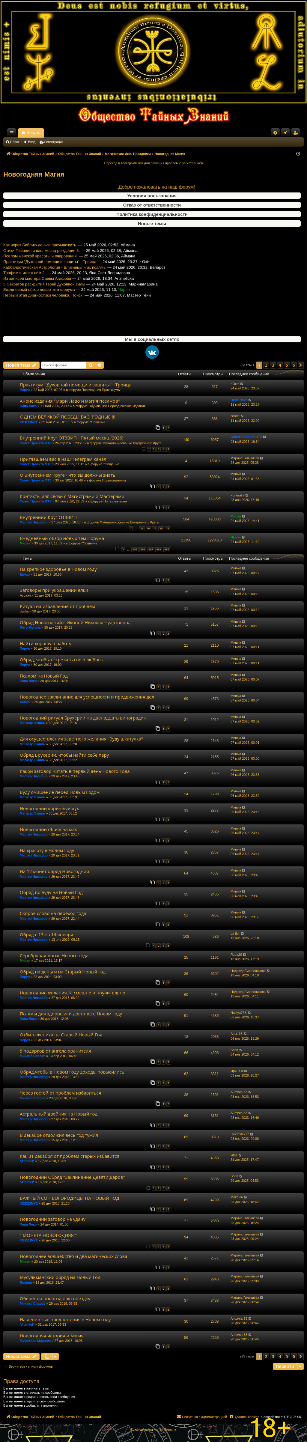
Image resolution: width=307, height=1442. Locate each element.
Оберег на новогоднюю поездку (55, 1298)
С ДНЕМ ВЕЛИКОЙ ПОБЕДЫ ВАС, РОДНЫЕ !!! (67, 417)
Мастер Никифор (34, 522)
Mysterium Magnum (35, 1340)
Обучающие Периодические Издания (116, 406)
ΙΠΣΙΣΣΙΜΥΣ (29, 422)
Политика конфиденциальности (152, 214)
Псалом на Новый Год (44, 676)
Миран (236, 516)
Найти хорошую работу (45, 643)
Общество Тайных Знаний (43, 133)
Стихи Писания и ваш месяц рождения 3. (41, 274)
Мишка (236, 474)
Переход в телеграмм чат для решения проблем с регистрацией (153, 163)
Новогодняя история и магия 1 (53, 1336)
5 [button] (287, 365)
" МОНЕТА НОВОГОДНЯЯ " (48, 1235)
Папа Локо (28, 406)
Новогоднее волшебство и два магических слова (73, 1256)
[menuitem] (275, 132)
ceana (235, 416)
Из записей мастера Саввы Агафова (37, 302)
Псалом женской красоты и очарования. (40, 280)
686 (143, 549)
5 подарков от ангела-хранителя (55, 1051)
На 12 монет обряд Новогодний (54, 871)
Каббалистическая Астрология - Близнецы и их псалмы (54, 291)
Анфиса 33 (239, 1092)
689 (167, 549)
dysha (24, 611)
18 (160, 528)
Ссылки (13, 134)
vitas (234, 1155)
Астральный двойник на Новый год (58, 1114)
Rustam (26, 1282)
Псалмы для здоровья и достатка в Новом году (71, 1014)
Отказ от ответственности (152, 204)
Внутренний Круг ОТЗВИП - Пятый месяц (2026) (71, 438)
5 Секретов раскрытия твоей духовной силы (44, 307)
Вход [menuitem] (287, 134)
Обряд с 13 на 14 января (46, 934)
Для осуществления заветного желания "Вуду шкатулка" (81, 739)
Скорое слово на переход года (53, 913)
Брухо (25, 574)
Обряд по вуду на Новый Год (51, 892)
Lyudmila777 (240, 1134)
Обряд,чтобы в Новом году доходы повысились (72, 1072)
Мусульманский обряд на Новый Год (60, 1277)
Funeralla (237, 495)
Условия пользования (152, 195)
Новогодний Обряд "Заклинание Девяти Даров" (72, 1177)
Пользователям (114, 480)
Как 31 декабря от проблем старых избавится (69, 1156)
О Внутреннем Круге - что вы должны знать (67, 475)
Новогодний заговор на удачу (52, 1219)
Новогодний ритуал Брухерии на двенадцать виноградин (83, 718)
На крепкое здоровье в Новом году (58, 569)
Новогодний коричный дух (49, 808)
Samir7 (25, 702)
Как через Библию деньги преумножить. (40, 268)
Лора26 (236, 954)
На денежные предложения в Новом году (65, 1319)
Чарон (236, 537)
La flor (235, 933)
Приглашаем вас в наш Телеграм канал (63, 459)
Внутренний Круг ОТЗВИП (48, 517)
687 (151, 549)
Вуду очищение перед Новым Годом (60, 792)
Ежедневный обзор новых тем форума (39, 313)
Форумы (86, 133)
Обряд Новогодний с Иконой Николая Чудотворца (75, 622)
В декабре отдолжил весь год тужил (59, 1135)
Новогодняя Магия (33, 174)
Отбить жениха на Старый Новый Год (61, 1035)
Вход (32, 142)
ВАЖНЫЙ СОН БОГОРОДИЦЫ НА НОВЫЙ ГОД (69, 1198)
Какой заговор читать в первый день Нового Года (75, 771)
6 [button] (294, 365)
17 (154, 528)
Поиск (14, 142)
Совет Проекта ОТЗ (35, 443)
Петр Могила (30, 627)
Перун (25, 390)
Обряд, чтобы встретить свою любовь (61, 660)
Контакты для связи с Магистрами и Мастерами (72, 496)
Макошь (237, 1197)
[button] (301, 365)
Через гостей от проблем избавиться (60, 1093)
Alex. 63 (237, 1033)
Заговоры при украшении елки (54, 590)
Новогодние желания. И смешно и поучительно (72, 993)
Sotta (234, 1050)
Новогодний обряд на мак (48, 829)
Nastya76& (239, 1012)
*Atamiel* (27, 1161)
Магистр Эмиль (32, 723)
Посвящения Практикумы (101, 390)
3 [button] (273, 365)
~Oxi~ (235, 384)
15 (141, 528)
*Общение (98, 422)
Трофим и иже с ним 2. (24, 296)
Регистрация (54, 142)
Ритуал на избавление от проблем (57, 606)
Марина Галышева (245, 458)
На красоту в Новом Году (47, 850)
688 (158, 549)
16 (148, 528)
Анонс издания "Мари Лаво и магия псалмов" (70, 401)
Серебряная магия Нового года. (55, 955)
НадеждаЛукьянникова (248, 971)
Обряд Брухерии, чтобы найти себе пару (64, 755)
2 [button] (266, 365)
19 (167, 528)
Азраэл (25, 595)
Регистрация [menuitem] (297, 134)
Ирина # (237, 1071)
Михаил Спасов (32, 1056)
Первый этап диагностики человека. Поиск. (43, 319)
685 (135, 549)
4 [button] (280, 365)
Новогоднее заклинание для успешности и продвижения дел (87, 697)
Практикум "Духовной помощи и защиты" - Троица (49, 285)
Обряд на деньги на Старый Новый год (63, 972)
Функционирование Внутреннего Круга (132, 443)
